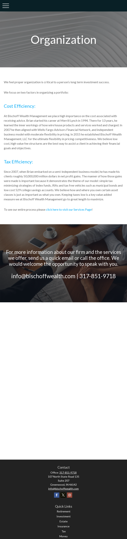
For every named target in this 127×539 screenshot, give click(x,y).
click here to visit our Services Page (69, 209)
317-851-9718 (68, 472)
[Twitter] (63, 495)
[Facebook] (56, 495)
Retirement (63, 511)
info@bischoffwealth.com (63, 488)
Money (63, 536)
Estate (64, 521)
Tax (63, 531)
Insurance (63, 526)
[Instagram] (69, 495)
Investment (64, 516)
